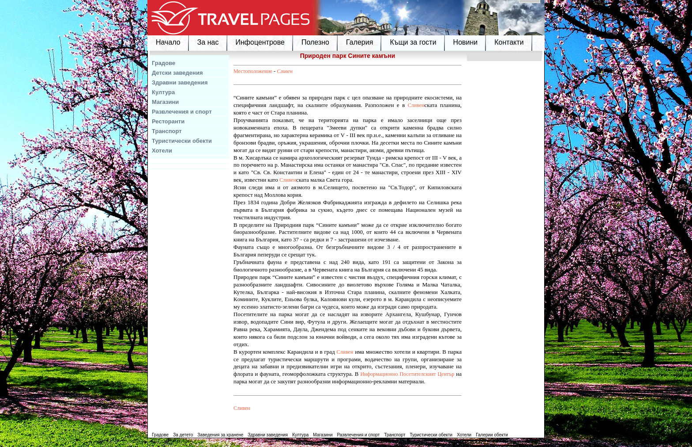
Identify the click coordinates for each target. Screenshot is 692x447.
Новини (465, 42)
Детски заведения (177, 72)
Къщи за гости (413, 42)
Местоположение (252, 71)
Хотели (162, 150)
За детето (183, 434)
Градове (163, 63)
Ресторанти (168, 121)
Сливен (285, 71)
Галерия (359, 42)
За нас (208, 42)
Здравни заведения (180, 82)
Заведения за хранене (220, 434)
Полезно (315, 42)
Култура (163, 92)
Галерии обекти (492, 434)
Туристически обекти (182, 141)
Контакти (509, 42)
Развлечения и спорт (182, 111)
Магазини (165, 102)
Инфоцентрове (260, 42)
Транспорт (167, 131)
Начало (168, 42)
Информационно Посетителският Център (407, 374)
